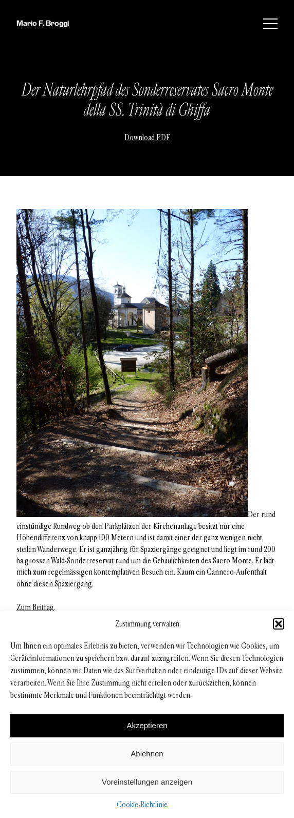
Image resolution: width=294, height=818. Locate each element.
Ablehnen (147, 753)
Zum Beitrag (35, 607)
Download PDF (147, 137)
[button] (278, 624)
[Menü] (270, 23)
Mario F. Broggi (42, 23)
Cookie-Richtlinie (142, 804)
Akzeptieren (146, 725)
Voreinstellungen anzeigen (147, 781)
